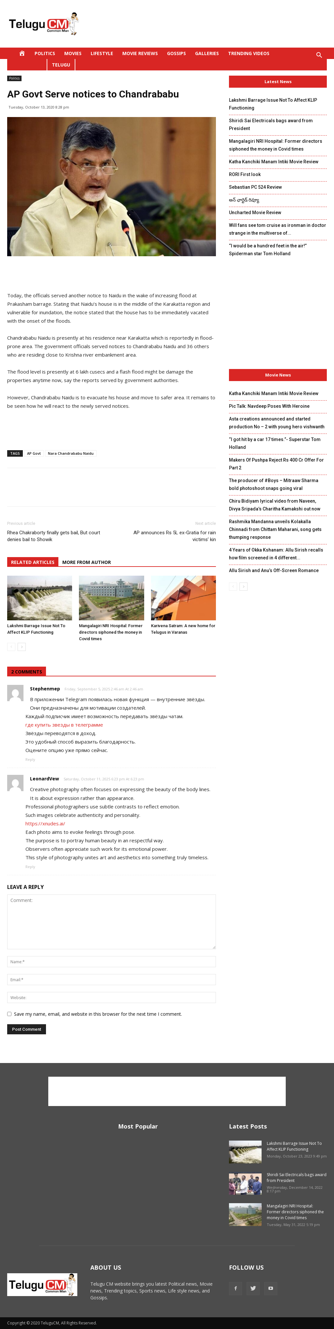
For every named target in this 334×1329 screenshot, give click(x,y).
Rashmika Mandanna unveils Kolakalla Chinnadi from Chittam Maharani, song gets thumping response (275, 529)
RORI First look (245, 174)
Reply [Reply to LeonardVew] (30, 866)
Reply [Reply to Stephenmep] (30, 759)
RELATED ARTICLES (32, 562)
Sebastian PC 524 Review (255, 187)
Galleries (207, 53)
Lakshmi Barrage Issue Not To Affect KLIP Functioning (294, 1146)
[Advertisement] (208, 24)
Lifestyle (102, 53)
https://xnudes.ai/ (45, 823)
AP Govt (34, 453)
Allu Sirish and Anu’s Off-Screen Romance (274, 570)
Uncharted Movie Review (255, 212)
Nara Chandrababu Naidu (71, 453)
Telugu (61, 65)
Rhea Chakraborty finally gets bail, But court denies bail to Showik (53, 536)
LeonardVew (44, 778)
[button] (319, 56)
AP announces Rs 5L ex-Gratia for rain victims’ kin (174, 536)
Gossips (176, 53)
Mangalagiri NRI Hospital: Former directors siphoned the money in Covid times (111, 632)
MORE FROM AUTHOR (86, 562)
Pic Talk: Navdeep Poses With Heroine (269, 406)
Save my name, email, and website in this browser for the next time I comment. (98, 1014)
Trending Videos (248, 53)
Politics (45, 53)
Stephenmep (45, 689)
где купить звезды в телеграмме (64, 724)
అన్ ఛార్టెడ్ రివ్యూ (244, 199)
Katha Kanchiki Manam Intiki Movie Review (273, 161)
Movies (73, 53)
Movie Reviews (140, 53)
